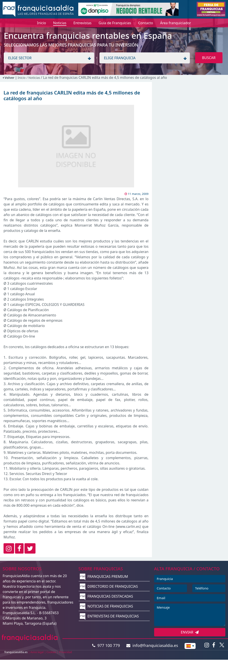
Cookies (51, 652)
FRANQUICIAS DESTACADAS (106, 596)
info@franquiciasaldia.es (152, 645)
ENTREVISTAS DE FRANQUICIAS (109, 616)
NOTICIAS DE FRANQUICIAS (106, 606)
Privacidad (65, 652)
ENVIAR (190, 632)
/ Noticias (33, 78)
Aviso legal (37, 652)
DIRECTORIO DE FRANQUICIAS (109, 586)
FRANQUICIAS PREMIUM (104, 576)
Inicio (22, 78)
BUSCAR (208, 57)
